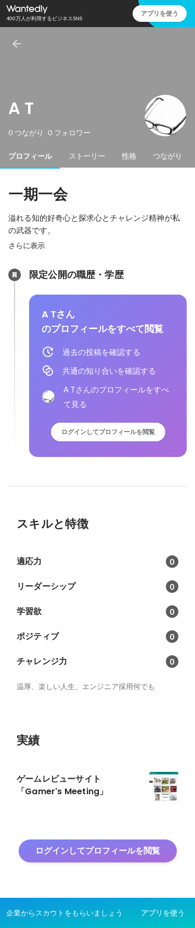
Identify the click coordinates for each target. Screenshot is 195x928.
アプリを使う (159, 13)
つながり (167, 156)
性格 (129, 156)
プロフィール (30, 156)
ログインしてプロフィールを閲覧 (108, 431)
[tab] (30, 156)
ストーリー (87, 156)
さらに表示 (26, 245)
